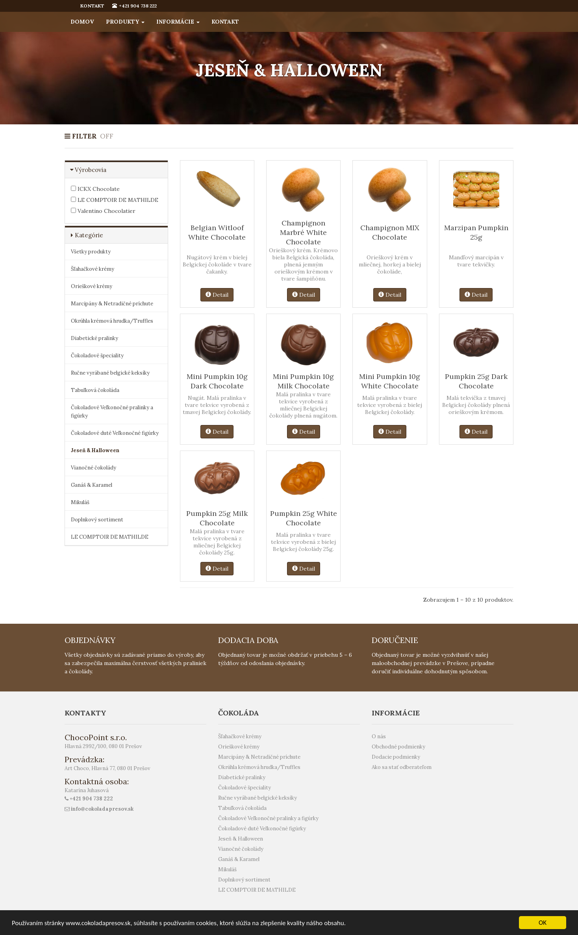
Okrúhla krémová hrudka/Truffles (112, 321)
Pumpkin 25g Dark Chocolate (476, 381)
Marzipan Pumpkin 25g (476, 232)
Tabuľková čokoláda (95, 390)
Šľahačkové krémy (92, 269)
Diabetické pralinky (94, 338)
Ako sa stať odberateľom (402, 767)
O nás (379, 736)
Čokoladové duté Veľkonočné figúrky (115, 433)
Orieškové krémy (91, 286)
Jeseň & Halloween (95, 450)
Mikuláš (80, 502)
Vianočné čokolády (93, 467)
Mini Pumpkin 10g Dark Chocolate (217, 381)
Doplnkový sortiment (97, 519)
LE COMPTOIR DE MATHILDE (114, 199)
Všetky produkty (91, 251)
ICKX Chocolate (95, 188)
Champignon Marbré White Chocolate (303, 232)
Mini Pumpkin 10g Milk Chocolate (303, 381)
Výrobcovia (90, 170)
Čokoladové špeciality (97, 355)
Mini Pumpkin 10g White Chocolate (389, 381)
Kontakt (225, 21)
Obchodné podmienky (398, 746)
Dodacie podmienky (396, 757)
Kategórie (89, 235)
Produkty (125, 21)
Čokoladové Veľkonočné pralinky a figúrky (112, 411)
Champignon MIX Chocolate (389, 232)
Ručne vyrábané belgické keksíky (110, 373)
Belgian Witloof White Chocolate (217, 232)
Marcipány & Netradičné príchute (112, 303)
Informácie (178, 21)
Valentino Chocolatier (103, 210)
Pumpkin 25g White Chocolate (303, 518)
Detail (217, 294)
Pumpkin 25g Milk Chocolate (217, 518)
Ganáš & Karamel (91, 485)
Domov (82, 21)
